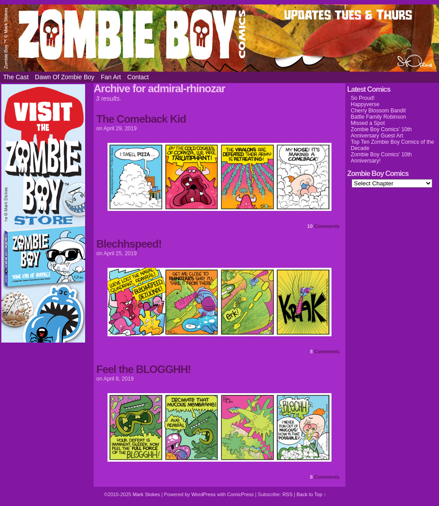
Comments (323, 226)
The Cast (16, 77)
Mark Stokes (147, 494)
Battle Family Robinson (378, 117)
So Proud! (362, 98)
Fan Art (111, 77)
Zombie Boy (219, 38)
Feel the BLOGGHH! (143, 369)
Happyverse (365, 104)
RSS (287, 494)
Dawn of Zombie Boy (65, 77)
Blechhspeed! (128, 244)
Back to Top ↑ (311, 494)
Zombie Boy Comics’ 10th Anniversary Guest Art (381, 132)
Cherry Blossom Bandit (378, 110)
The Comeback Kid (141, 119)
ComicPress (240, 494)
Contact (138, 77)
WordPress (203, 494)
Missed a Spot (368, 123)
